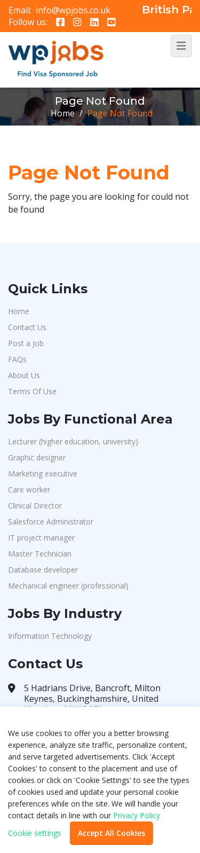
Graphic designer (37, 457)
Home (63, 113)
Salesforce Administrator (50, 522)
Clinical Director (35, 505)
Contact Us (27, 327)
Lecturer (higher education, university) (73, 441)
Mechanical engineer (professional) (68, 586)
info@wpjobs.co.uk (73, 10)
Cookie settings (34, 833)
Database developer (43, 570)
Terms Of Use (32, 391)
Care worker (29, 489)
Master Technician (39, 554)
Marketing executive (42, 473)
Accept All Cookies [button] (111, 833)
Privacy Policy (136, 815)
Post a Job (26, 343)
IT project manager (41, 538)
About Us (24, 375)
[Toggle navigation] (181, 46)
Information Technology (50, 636)
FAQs (17, 359)
